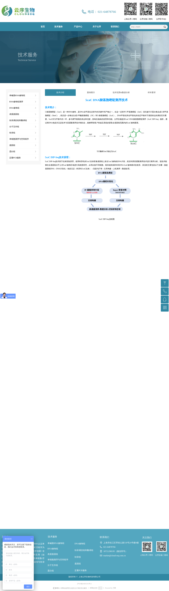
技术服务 (58, 26)
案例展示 (91, 92)
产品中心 (78, 26)
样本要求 (152, 92)
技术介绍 (60, 92)
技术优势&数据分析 (121, 92)
